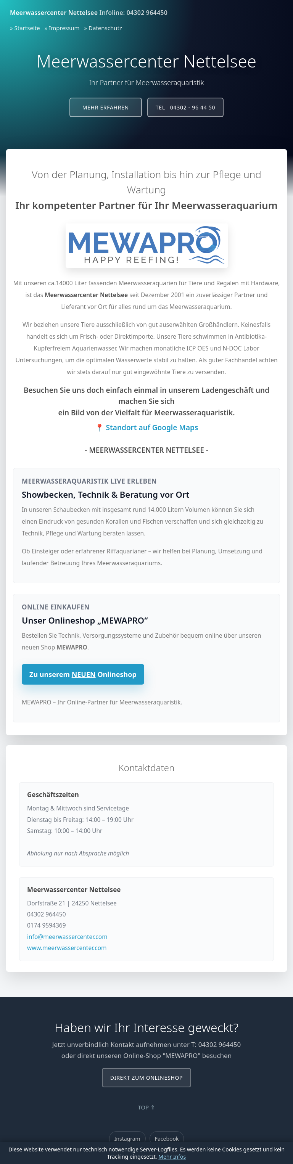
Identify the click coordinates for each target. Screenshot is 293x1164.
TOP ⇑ (146, 1107)
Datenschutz (105, 28)
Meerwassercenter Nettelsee (54, 12)
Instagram (127, 1138)
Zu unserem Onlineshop (83, 674)
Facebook (167, 1138)
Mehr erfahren (105, 107)
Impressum (64, 28)
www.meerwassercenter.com (67, 948)
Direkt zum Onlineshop (146, 1077)
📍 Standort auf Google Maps (146, 427)
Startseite (27, 28)
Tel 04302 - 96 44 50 (185, 107)
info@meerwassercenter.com (67, 936)
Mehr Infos (172, 1156)
